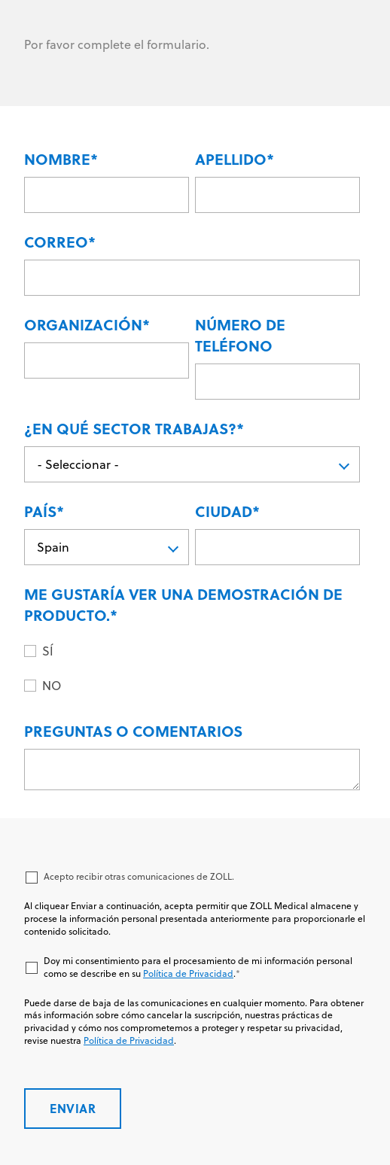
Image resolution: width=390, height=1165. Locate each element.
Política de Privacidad (188, 973)
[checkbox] (192, 667)
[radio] (201, 650)
